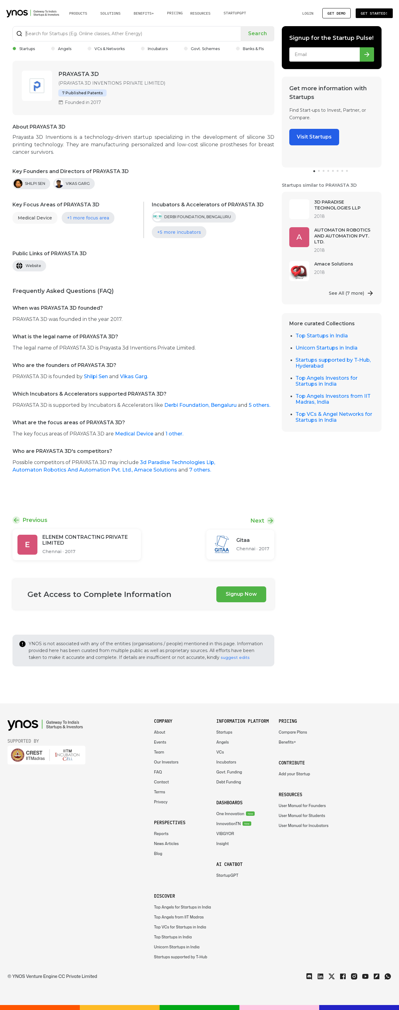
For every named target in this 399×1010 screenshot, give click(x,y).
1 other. (174, 434)
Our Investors (166, 762)
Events (160, 742)
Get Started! (374, 13)
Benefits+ (287, 742)
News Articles (166, 843)
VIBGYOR (225, 833)
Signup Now (241, 594)
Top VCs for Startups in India (180, 927)
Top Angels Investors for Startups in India (327, 381)
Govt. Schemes (202, 48)
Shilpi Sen (96, 376)
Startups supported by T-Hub (180, 957)
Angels (61, 48)
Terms (159, 792)
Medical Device (35, 218)
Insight (222, 843)
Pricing (175, 13)
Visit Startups (314, 137)
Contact (161, 782)
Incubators (154, 48)
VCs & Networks (106, 48)
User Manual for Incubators (304, 825)
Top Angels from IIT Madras (179, 917)
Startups (23, 48)
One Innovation (230, 813)
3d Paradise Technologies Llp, (177, 462)
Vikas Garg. (134, 376)
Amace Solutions (156, 470)
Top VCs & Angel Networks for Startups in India (334, 417)
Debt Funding (228, 782)
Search (257, 33)
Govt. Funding (229, 772)
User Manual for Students (302, 815)
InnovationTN (228, 823)
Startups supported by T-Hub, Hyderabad (333, 363)
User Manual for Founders (302, 805)
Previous (34, 520)
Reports (161, 833)
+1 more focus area (88, 218)
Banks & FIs (250, 48)
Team (159, 752)
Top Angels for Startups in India (182, 907)
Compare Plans (293, 732)
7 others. (200, 470)
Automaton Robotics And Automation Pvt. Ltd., (73, 470)
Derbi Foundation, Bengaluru (201, 405)
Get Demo (337, 13)
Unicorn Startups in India (327, 348)
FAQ (158, 772)
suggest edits (235, 657)
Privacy (161, 802)
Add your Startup (294, 774)
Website (33, 265)
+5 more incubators (179, 232)
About (159, 732)
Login (307, 13)
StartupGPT (235, 13)
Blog (158, 853)
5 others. (259, 405)
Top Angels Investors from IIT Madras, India (333, 399)
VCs (220, 752)
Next (257, 520)
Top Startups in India (322, 336)
